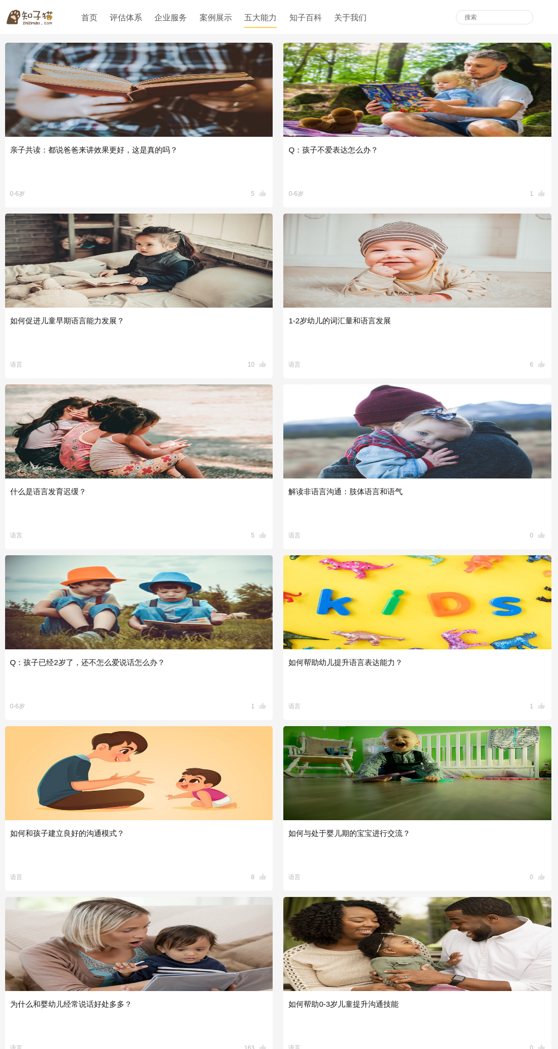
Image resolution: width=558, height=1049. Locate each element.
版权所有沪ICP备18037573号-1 (343, 1018)
